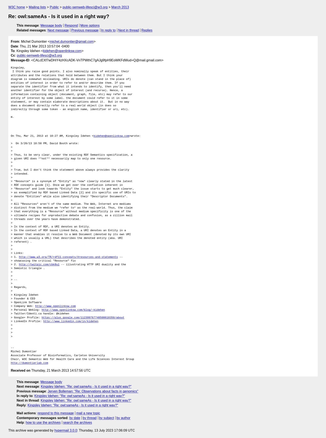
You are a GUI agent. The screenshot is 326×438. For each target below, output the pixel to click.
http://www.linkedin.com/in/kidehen (70, 321)
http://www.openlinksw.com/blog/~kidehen (73, 310)
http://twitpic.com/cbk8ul (39, 265)
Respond (71, 25)
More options (90, 25)
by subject (106, 418)
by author (123, 418)
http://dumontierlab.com (29, 363)
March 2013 (120, 7)
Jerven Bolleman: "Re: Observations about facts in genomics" (93, 391)
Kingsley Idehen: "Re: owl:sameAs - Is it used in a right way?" (86, 386)
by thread (90, 418)
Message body (51, 25)
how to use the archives (43, 422)
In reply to (108, 30)
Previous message (85, 30)
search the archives (77, 422)
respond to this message (55, 413)
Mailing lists (37, 7)
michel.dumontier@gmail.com (72, 41)
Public (54, 7)
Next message (58, 30)
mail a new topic (88, 413)
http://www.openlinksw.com (55, 306)
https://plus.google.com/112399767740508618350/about (83, 318)
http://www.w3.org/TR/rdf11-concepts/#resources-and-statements (68, 257)
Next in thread (128, 30)
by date (74, 418)
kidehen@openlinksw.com (62, 51)
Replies (146, 30)
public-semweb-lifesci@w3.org (85, 7)
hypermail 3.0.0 (65, 430)
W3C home (16, 7)
